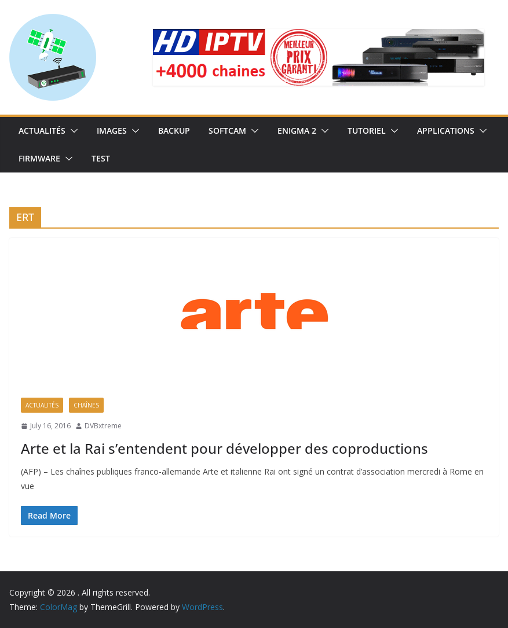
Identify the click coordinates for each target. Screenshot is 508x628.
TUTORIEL (367, 130)
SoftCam (227, 130)
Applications (445, 130)
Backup (174, 130)
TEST (101, 158)
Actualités (42, 130)
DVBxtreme (103, 426)
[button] (71, 131)
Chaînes (86, 405)
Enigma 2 (296, 130)
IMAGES (112, 130)
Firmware (39, 158)
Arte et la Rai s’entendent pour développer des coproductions (224, 448)
